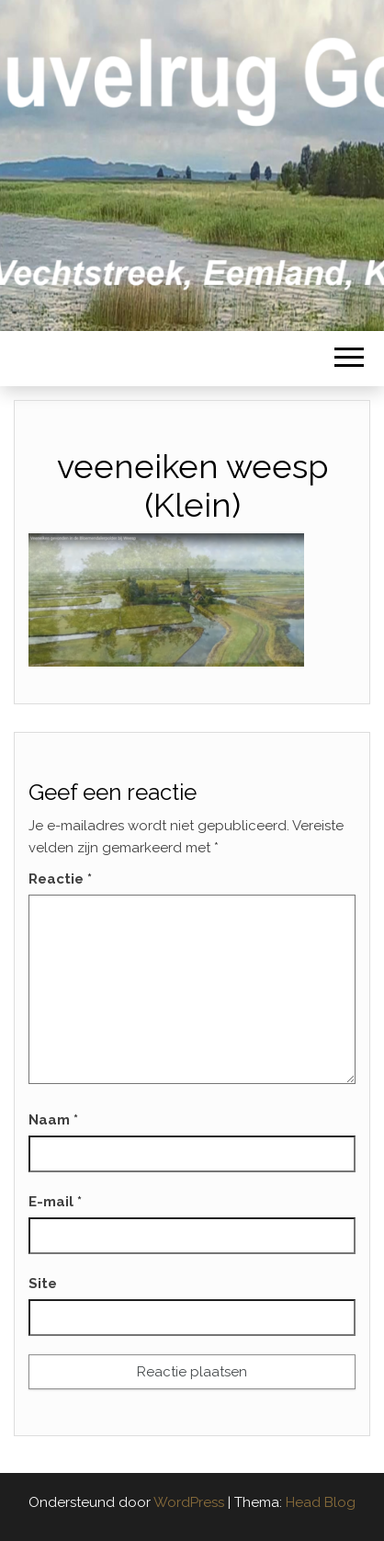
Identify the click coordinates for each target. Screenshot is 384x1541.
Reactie (60, 879)
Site (42, 1283)
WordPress (188, 1502)
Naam (53, 1120)
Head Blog (321, 1502)
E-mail (55, 1201)
